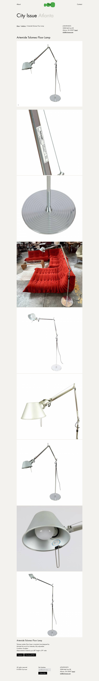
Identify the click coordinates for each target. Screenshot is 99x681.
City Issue (35, 15)
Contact (79, 4)
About (19, 4)
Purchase (30, 655)
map (76, 30)
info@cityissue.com (68, 32)
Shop (49, 4)
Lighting (23, 26)
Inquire (20, 655)
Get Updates (42, 667)
